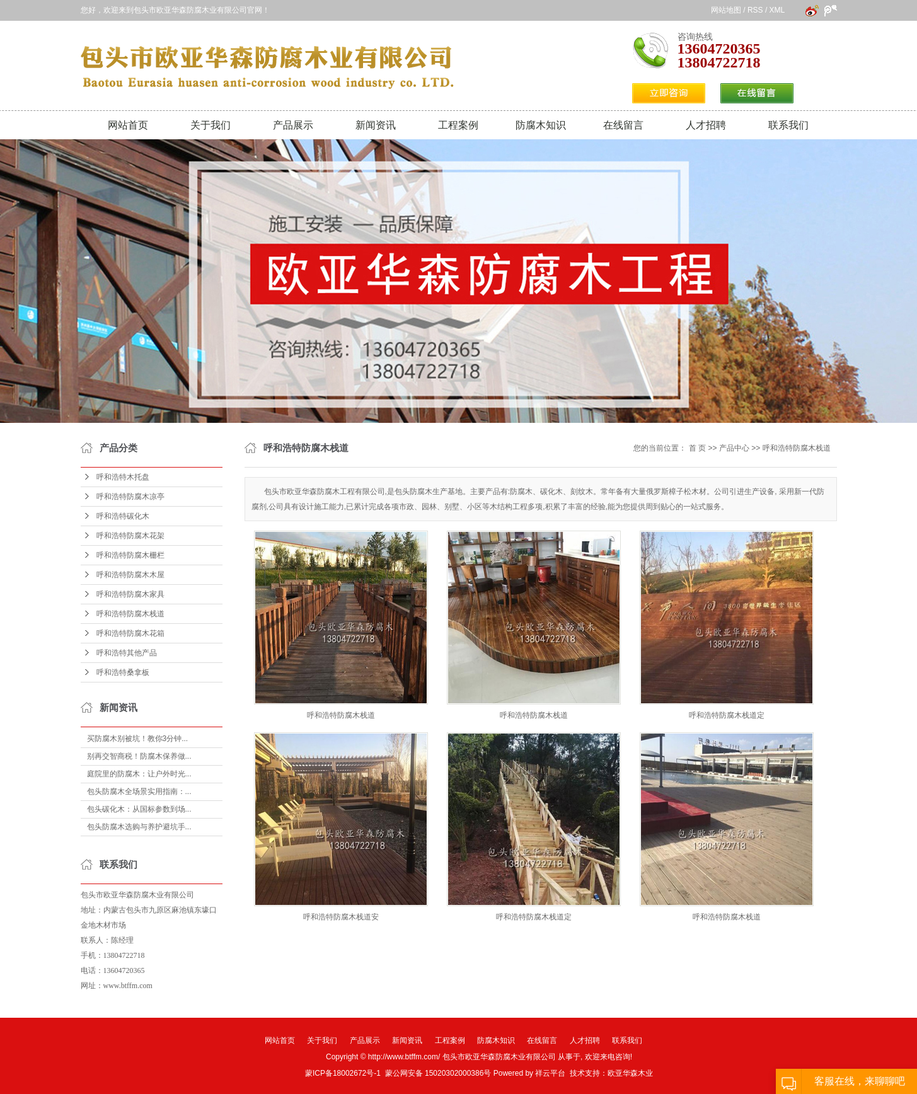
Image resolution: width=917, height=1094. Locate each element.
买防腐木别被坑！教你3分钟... (137, 738)
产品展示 (293, 125)
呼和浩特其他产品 (126, 652)
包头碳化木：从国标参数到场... (139, 809)
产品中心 (734, 448)
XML (777, 10)
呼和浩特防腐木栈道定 (726, 715)
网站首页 (128, 125)
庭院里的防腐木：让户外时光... (139, 773)
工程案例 (458, 125)
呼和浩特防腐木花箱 (130, 633)
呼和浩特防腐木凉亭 (130, 496)
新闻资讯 (375, 125)
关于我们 (210, 125)
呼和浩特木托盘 (122, 477)
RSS (755, 10)
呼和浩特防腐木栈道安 (341, 917)
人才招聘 (706, 125)
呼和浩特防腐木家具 (130, 594)
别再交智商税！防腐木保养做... (139, 756)
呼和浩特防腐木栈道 (130, 613)
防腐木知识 (541, 125)
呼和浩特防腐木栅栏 (130, 555)
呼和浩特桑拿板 (122, 672)
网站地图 (726, 10)
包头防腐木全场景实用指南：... (139, 791)
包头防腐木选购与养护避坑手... (139, 826)
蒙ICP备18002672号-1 (343, 1073)
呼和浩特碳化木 (122, 516)
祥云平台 (550, 1073)
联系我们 (788, 125)
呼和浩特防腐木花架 (130, 535)
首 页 (697, 448)
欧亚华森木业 (630, 1073)
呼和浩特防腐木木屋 (130, 574)
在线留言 (623, 125)
